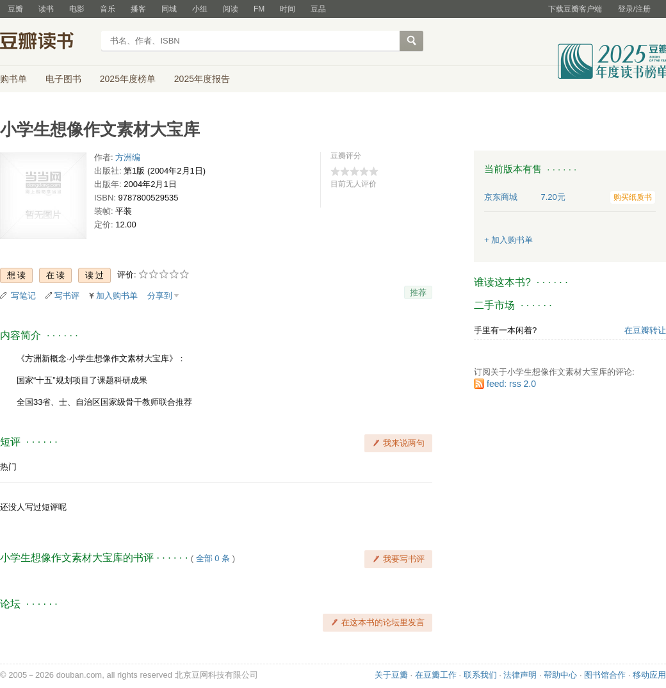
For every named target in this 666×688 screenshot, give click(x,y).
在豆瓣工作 (436, 675)
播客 (138, 8)
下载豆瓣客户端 (575, 8)
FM (259, 8)
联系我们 (480, 675)
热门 (8, 466)
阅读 (230, 8)
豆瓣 (15, 8)
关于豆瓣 (391, 675)
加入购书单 (117, 295)
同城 (169, 8)
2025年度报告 (202, 79)
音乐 (107, 8)
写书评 (66, 295)
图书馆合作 (605, 675)
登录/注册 (634, 8)
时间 (287, 8)
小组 (199, 8)
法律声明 (520, 675)
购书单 (13, 79)
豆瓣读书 (46, 42)
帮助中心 (560, 675)
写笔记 (23, 295)
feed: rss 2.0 (511, 384)
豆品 (318, 8)
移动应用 (649, 675)
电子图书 (63, 79)
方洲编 (127, 157)
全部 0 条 (213, 558)
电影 (77, 8)
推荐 (418, 292)
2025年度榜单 (128, 79)
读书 (46, 8)
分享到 (159, 295)
